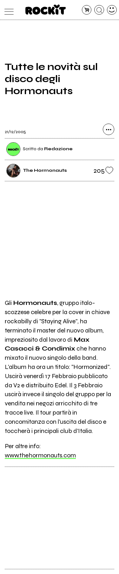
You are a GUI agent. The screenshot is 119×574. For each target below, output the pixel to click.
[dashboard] (112, 10)
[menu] (7, 10)
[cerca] (99, 10)
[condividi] (108, 129)
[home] (45, 9)
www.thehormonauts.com (40, 455)
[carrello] (87, 10)
